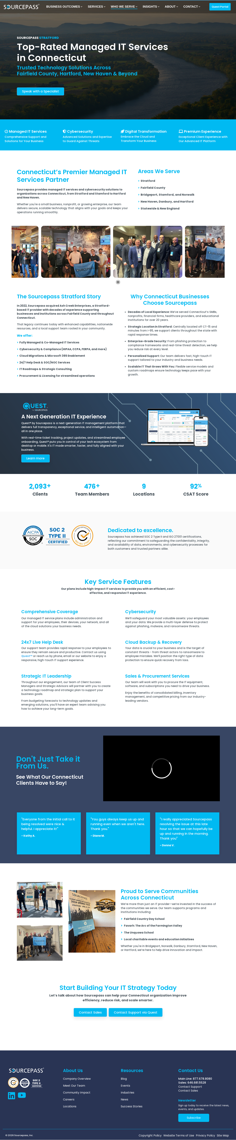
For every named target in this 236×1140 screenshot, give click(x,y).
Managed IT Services (28, 131)
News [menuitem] (124, 1100)
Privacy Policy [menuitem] (205, 1136)
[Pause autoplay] (118, 282)
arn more (35, 458)
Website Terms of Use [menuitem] (178, 1136)
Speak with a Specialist (40, 91)
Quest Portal (220, 7)
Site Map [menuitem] (223, 1136)
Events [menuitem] (125, 1086)
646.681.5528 (197, 1083)
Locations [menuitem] (69, 1106)
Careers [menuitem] (68, 1100)
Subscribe (194, 1118)
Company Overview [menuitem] (77, 1079)
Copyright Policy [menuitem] (150, 1136)
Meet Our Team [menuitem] (74, 1086)
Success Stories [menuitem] (131, 1106)
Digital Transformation (146, 131)
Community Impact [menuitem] (76, 1093)
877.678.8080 (202, 1079)
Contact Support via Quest (135, 1012)
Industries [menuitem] (127, 1093)
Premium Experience (202, 131)
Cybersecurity (80, 131)
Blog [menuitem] (124, 1079)
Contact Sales (90, 1012)
